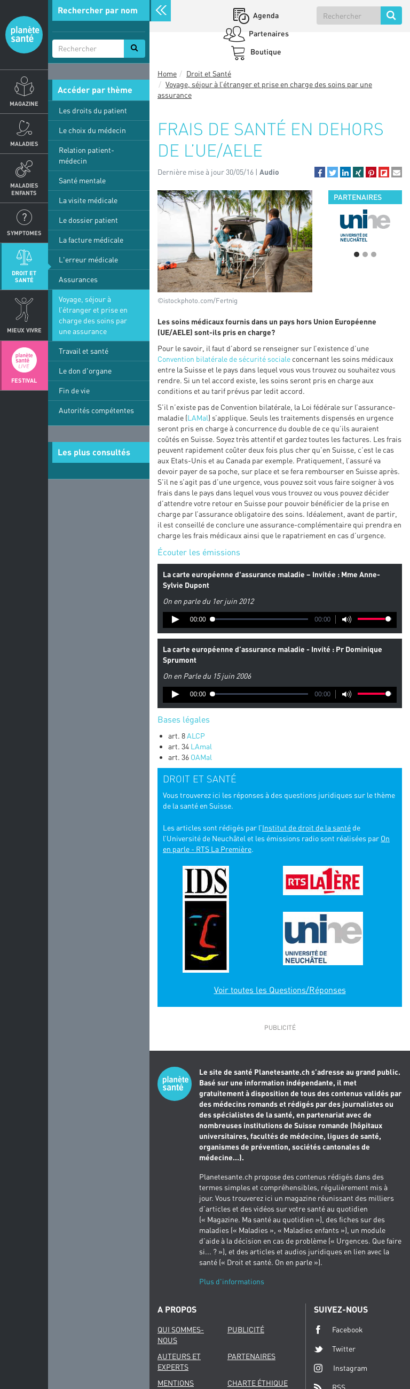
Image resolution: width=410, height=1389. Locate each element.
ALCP (196, 735)
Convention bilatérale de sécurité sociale (223, 358)
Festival (24, 380)
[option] (365, 225)
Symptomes (24, 232)
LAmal (202, 746)
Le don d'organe (85, 370)
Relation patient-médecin (86, 155)
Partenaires (268, 33)
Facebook (338, 1329)
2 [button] (365, 254)
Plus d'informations (231, 1281)
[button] (319, 172)
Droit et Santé (24, 276)
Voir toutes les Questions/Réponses (280, 989)
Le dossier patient (88, 219)
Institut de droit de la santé (306, 827)
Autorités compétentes (96, 410)
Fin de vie (74, 390)
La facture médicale (91, 239)
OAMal (201, 757)
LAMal (197, 417)
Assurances (78, 279)
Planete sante (24, 34)
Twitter (335, 1349)
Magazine (24, 103)
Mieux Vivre (24, 330)
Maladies (24, 143)
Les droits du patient (93, 110)
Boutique (265, 51)
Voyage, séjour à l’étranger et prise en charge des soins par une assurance (93, 315)
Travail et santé (83, 350)
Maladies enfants (24, 189)
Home (167, 73)
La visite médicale (88, 200)
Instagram (340, 1367)
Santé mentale (82, 180)
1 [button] (356, 254)
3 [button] (373, 254)
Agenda (265, 15)
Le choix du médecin (92, 130)
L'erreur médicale (88, 259)
